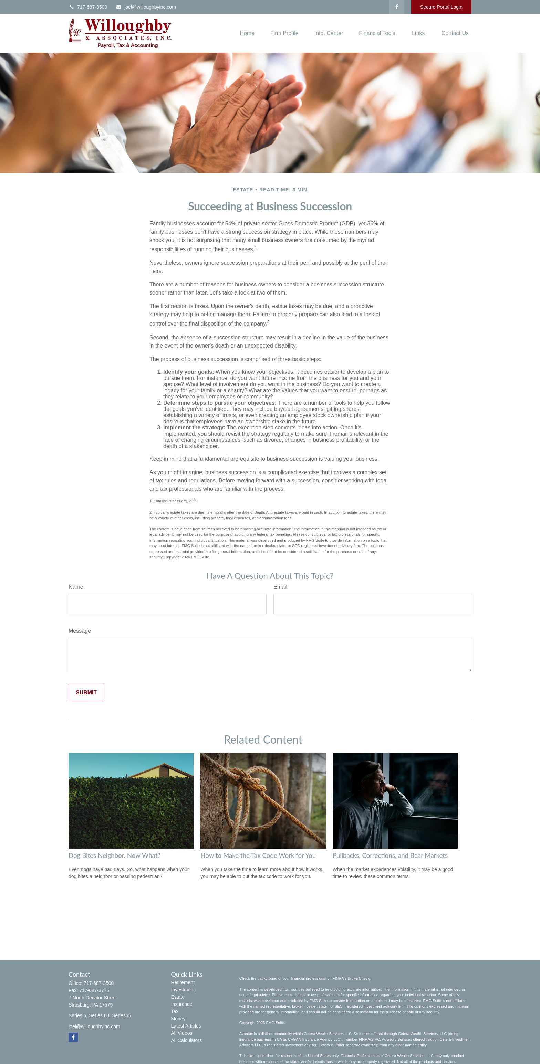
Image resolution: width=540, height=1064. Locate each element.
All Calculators (186, 1040)
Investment (183, 989)
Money (178, 1018)
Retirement (183, 982)
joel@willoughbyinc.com (146, 7)
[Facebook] (396, 7)
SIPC (375, 1039)
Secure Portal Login (441, 7)
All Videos (182, 1033)
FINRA (364, 1039)
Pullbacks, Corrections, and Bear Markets (390, 855)
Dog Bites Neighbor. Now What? (114, 855)
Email (280, 587)
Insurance (181, 1004)
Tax (175, 1011)
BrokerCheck (358, 978)
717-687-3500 (88, 7)
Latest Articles (186, 1026)
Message (80, 631)
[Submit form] (86, 692)
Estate (178, 997)
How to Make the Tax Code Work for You (258, 855)
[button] (247, 33)
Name (76, 587)
